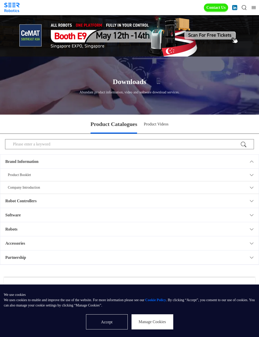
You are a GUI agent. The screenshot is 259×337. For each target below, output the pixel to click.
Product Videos (156, 124)
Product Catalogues (114, 124)
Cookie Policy (155, 300)
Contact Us (216, 7)
